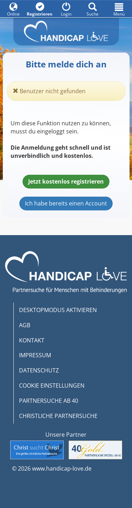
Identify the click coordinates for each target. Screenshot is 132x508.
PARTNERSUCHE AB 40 (48, 401)
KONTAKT (31, 340)
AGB (24, 325)
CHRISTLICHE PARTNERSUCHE (58, 416)
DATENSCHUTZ (39, 370)
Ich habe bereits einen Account (66, 203)
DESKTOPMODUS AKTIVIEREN (58, 310)
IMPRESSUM (35, 355)
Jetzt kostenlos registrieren (66, 181)
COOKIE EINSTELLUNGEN (51, 385)
